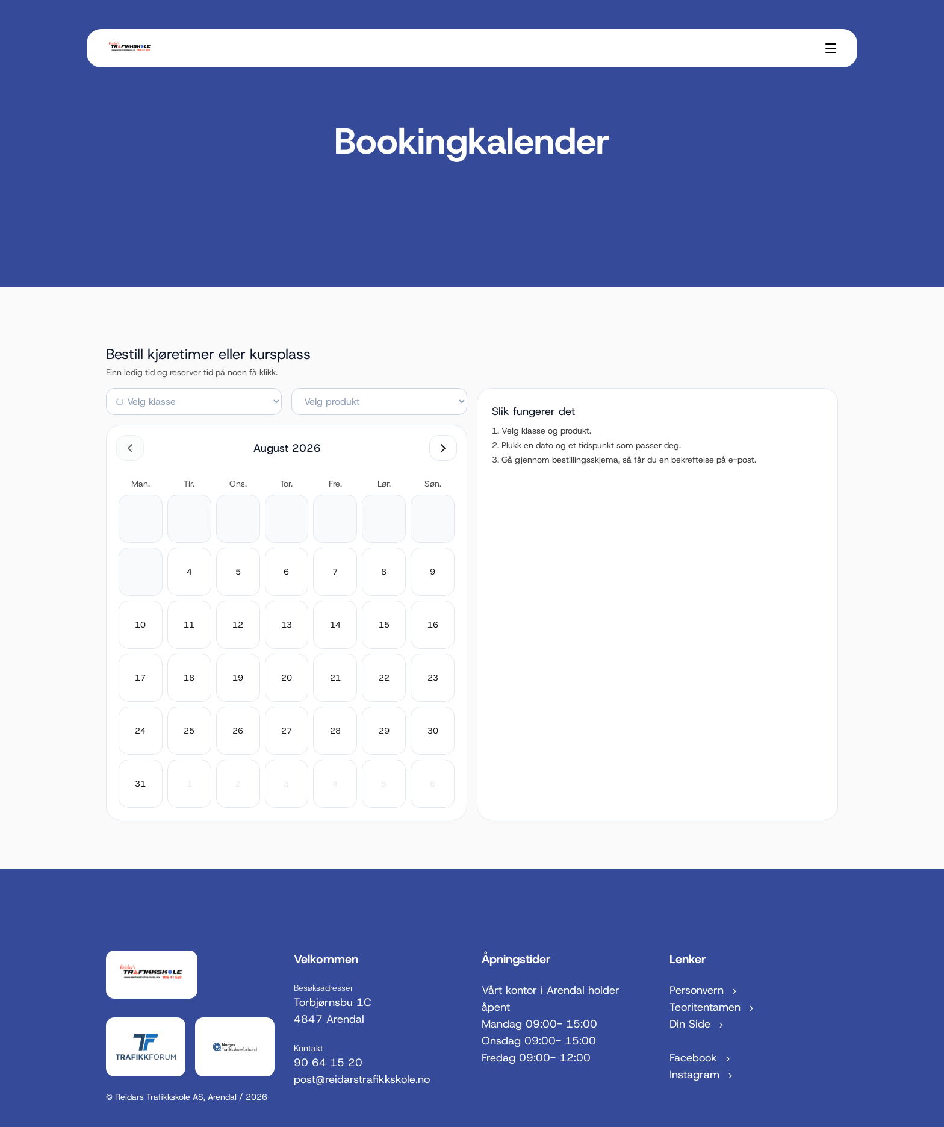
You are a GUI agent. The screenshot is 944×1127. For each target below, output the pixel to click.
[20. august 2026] (286, 677)
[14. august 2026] (335, 624)
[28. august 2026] (335, 730)
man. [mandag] (140, 483)
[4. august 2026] (189, 571)
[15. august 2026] (384, 624)
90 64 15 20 (328, 1062)
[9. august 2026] (432, 571)
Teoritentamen (712, 1007)
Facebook (700, 1058)
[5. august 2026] (238, 571)
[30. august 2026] (433, 730)
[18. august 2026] (189, 677)
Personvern (704, 990)
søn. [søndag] (432, 483)
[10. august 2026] (140, 624)
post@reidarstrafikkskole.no (362, 1079)
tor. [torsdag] (286, 483)
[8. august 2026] (384, 571)
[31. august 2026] (140, 783)
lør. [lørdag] (384, 483)
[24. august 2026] (140, 730)
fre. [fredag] (335, 483)
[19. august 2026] (237, 677)
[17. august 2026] (140, 677)
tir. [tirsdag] (189, 483)
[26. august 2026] (237, 730)
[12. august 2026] (237, 624)
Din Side (697, 1024)
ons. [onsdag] (238, 483)
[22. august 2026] (384, 677)
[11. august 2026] (189, 624)
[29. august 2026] (384, 730)
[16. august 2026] (433, 624)
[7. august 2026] (335, 571)
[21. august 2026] (335, 677)
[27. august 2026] (286, 730)
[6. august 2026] (286, 571)
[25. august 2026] (189, 730)
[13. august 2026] (286, 624)
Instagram (701, 1074)
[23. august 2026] (433, 677)
